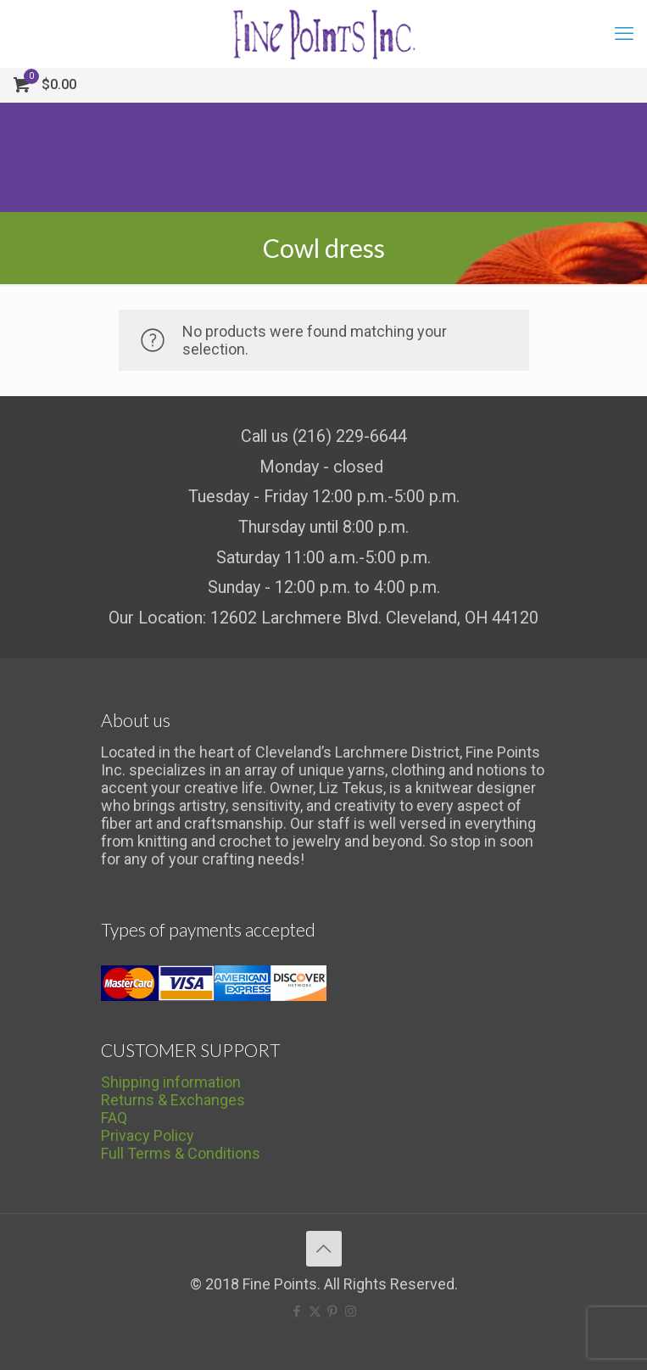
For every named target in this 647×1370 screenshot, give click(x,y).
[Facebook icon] (297, 1311)
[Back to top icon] (324, 1249)
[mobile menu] (624, 34)
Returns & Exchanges (173, 1100)
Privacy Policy (147, 1135)
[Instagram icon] (350, 1311)
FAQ (114, 1118)
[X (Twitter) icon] (315, 1311)
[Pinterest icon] (332, 1311)
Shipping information (171, 1082)
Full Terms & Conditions (180, 1153)
